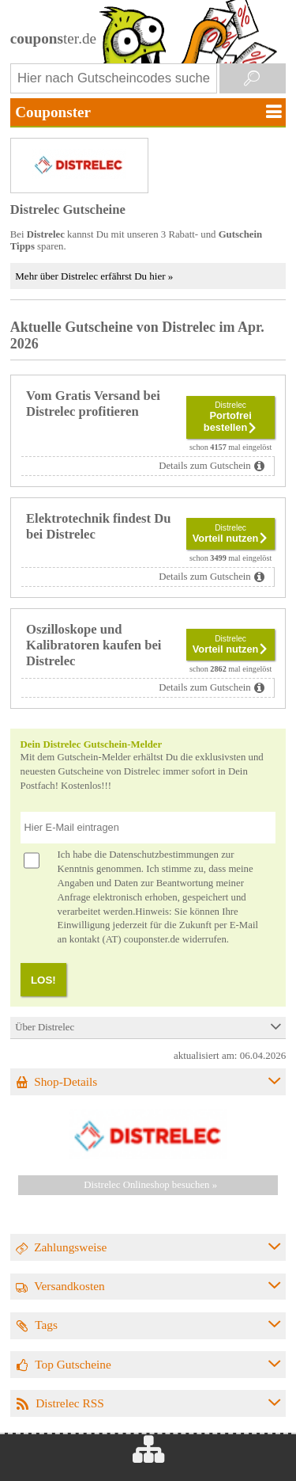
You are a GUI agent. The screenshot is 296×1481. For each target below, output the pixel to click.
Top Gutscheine (73, 1364)
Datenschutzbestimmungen (164, 854)
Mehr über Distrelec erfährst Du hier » (94, 276)
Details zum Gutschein (205, 465)
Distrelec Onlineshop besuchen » (150, 1184)
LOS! (43, 980)
